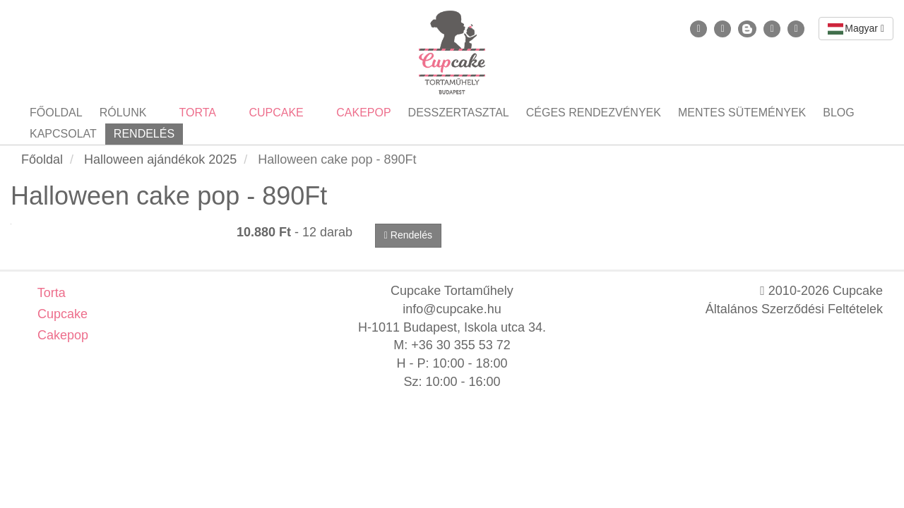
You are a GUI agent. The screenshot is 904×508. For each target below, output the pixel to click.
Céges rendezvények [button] (593, 113)
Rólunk (123, 113)
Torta (50, 293)
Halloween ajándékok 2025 (160, 159)
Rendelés (144, 134)
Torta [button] (196, 113)
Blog (838, 113)
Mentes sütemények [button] (742, 113)
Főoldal (56, 113)
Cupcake (61, 314)
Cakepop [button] (362, 113)
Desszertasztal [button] (458, 113)
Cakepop (61, 335)
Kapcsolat (63, 134)
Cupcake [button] (275, 113)
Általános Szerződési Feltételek (794, 309)
